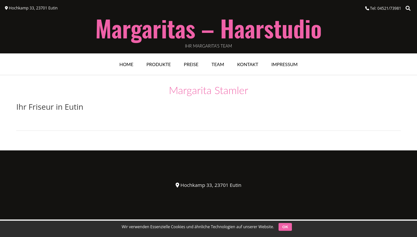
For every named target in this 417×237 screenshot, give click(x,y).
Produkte (158, 64)
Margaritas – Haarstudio (208, 28)
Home (126, 64)
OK (285, 226)
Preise (191, 64)
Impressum (284, 64)
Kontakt (247, 64)
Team (217, 64)
